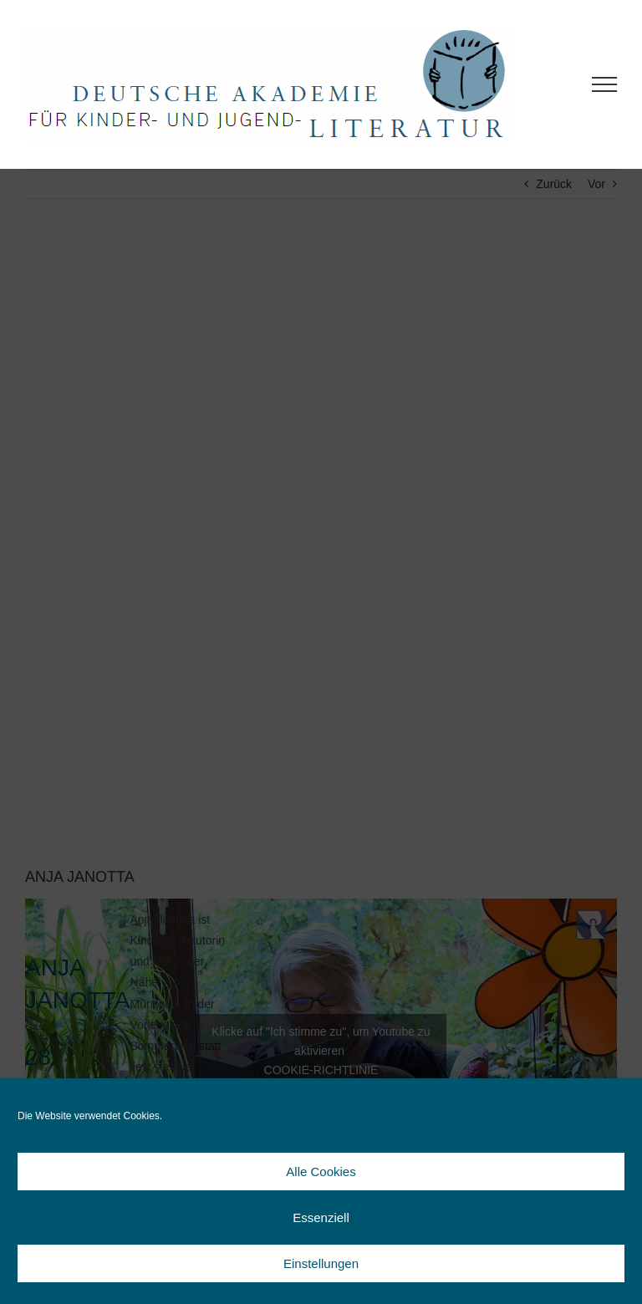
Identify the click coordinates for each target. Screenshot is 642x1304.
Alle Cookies (320, 1171)
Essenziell (321, 1217)
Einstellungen (321, 1263)
